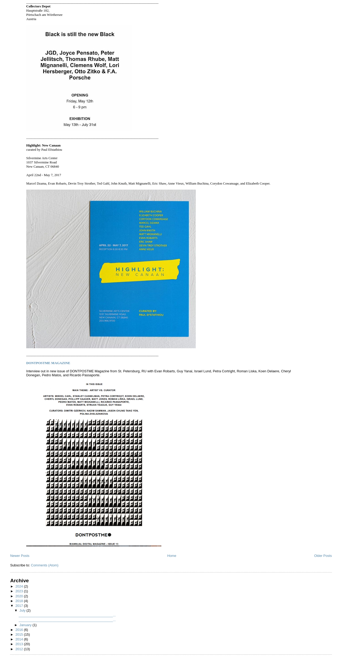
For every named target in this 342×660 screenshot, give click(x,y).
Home (171, 556)
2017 (19, 606)
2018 (19, 601)
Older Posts (323, 556)
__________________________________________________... (67, 615)
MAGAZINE (48, 363)
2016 (19, 630)
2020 (19, 596)
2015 (19, 634)
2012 (19, 649)
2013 (19, 644)
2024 (19, 586)
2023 (19, 591)
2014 (19, 639)
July (23, 610)
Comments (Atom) (45, 565)
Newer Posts (19, 556)
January (26, 625)
